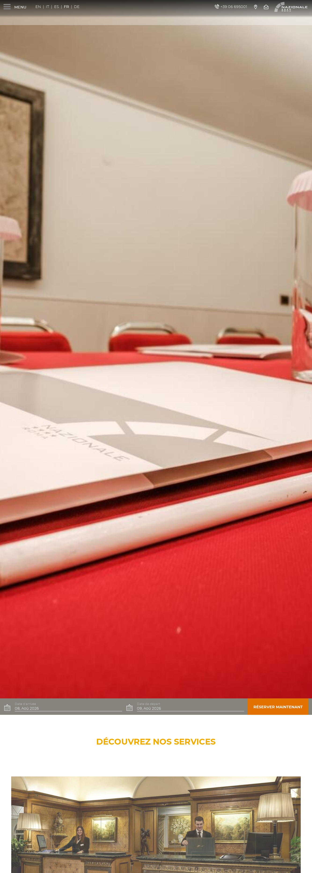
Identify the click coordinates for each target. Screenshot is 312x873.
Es (56, 7)
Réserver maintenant (278, 707)
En (38, 7)
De (77, 7)
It (47, 7)
